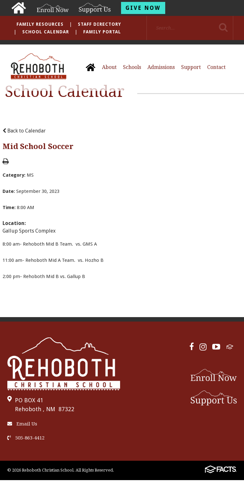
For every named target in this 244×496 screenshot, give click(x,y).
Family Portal (102, 31)
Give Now (143, 8)
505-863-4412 (25, 438)
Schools (132, 67)
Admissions (161, 67)
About (109, 67)
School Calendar (45, 31)
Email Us (22, 424)
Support (191, 67)
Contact (216, 67)
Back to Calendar (24, 131)
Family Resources (40, 24)
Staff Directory (99, 24)
